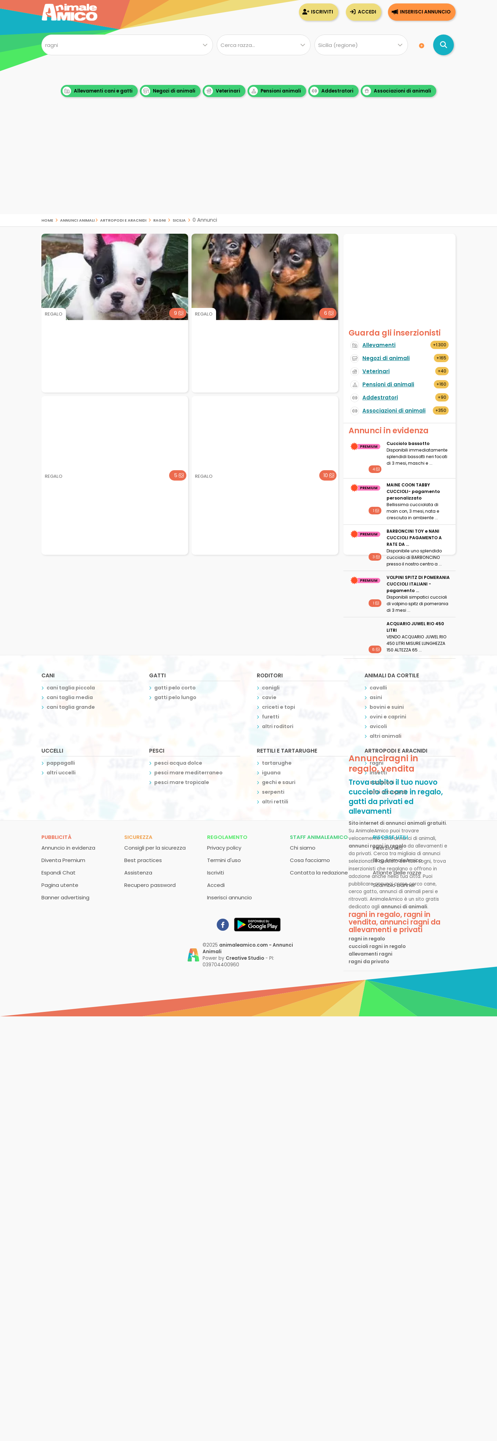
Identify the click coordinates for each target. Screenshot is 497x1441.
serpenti (273, 792)
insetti (378, 772)
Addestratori (331, 91)
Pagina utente (59, 885)
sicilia (179, 219)
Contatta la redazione (319, 872)
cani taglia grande (71, 707)
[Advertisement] (248, 165)
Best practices (143, 860)
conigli (271, 687)
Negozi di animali (168, 91)
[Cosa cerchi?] (127, 45)
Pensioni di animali (388, 384)
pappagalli (61, 763)
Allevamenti (379, 345)
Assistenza (138, 872)
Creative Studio (245, 958)
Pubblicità (56, 837)
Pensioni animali (275, 91)
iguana (271, 772)
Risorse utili (390, 837)
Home (47, 219)
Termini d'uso (224, 860)
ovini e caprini (388, 716)
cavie (269, 697)
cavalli (378, 687)
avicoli (378, 726)
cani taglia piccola (71, 687)
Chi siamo (302, 847)
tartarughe (277, 763)
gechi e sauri (278, 782)
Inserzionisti (387, 847)
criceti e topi (278, 707)
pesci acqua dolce (178, 763)
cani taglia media (70, 697)
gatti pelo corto (175, 687)
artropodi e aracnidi (123, 219)
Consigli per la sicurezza (155, 847)
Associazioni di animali (396, 91)
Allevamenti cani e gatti (97, 91)
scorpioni (382, 782)
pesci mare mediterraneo (188, 772)
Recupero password (150, 885)
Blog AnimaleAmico (397, 860)
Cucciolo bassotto (408, 443)
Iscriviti (322, 12)
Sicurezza (138, 837)
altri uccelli (61, 772)
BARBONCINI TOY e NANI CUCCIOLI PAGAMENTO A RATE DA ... (414, 537)
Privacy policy (224, 847)
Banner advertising (65, 897)
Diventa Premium (63, 860)
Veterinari (222, 91)
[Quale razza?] (263, 45)
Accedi (367, 12)
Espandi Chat (58, 872)
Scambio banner (394, 885)
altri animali (385, 736)
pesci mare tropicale (181, 782)
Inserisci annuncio (425, 12)
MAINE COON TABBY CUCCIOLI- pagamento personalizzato (413, 491)
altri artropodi (388, 792)
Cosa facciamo (310, 860)
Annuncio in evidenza (68, 847)
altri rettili (275, 801)
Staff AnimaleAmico (319, 837)
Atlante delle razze (397, 872)
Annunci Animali (77, 219)
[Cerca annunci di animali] (443, 45)
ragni (159, 219)
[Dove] (361, 45)
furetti (270, 716)
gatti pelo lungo (175, 697)
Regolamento (227, 837)
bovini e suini (387, 707)
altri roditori (277, 726)
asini (376, 697)
